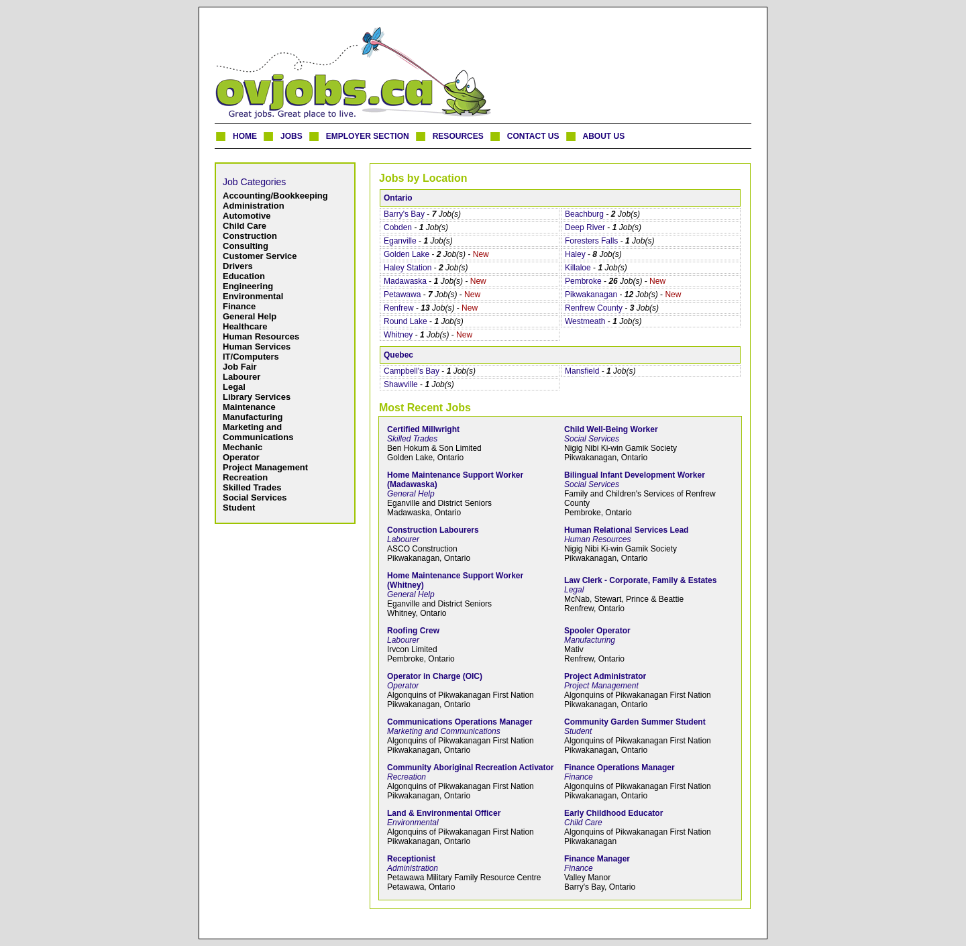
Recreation (245, 477)
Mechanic (242, 447)
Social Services (254, 497)
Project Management (265, 467)
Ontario (398, 198)
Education (244, 276)
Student (239, 508)
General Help (249, 316)
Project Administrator (605, 676)
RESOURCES (458, 136)
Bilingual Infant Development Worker (634, 475)
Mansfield (582, 371)
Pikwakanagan (591, 294)
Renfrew (399, 308)
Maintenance (249, 407)
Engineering (248, 286)
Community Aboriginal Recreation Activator (470, 767)
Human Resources (261, 336)
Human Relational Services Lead (626, 530)
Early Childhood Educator (613, 813)
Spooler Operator (597, 630)
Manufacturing (253, 417)
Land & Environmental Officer (443, 813)
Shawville (401, 384)
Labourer (241, 377)
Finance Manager (597, 858)
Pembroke (583, 281)
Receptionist (411, 858)
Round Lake (405, 321)
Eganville (400, 241)
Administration (253, 206)
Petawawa (402, 294)
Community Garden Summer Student (635, 722)
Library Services (256, 397)
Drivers (238, 266)
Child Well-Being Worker (611, 429)
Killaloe (578, 267)
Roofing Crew (413, 630)
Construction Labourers (433, 530)
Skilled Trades (252, 487)
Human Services (256, 346)
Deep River (585, 227)
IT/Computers (251, 357)
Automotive (247, 216)
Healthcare (245, 326)
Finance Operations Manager (619, 767)
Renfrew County (594, 308)
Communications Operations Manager (460, 722)
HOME (245, 136)
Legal (234, 387)
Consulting (245, 246)
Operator (241, 457)
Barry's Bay (404, 214)
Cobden (398, 227)
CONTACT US (533, 136)
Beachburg (584, 214)
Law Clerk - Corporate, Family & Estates (640, 580)
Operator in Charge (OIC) (434, 676)
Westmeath (585, 321)
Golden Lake (406, 254)
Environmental (253, 296)
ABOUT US (604, 136)
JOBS (291, 136)
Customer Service (260, 256)
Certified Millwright (423, 429)
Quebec (398, 355)
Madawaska (405, 281)
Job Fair (240, 367)
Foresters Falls (591, 241)
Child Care (244, 226)
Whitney (398, 334)
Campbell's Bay (411, 371)
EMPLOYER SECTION (367, 136)
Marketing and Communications (258, 432)
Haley (575, 254)
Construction (250, 236)
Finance (239, 306)
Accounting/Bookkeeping (275, 196)
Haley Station (407, 267)
